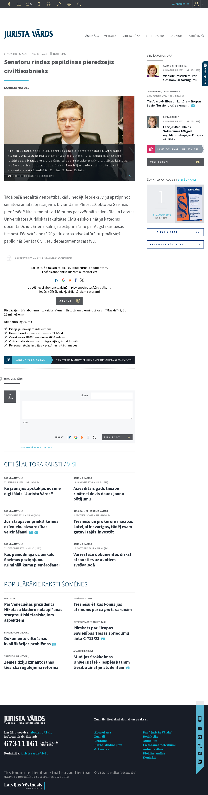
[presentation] (112, 426)
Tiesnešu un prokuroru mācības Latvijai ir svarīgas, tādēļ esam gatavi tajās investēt (103, 527)
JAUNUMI (177, 36)
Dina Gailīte (81, 510)
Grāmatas (101, 749)
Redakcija (150, 736)
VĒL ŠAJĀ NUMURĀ (159, 55)
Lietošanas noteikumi (159, 745)
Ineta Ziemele (171, 117)
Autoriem (150, 741)
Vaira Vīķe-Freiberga (175, 65)
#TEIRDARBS (155, 36)
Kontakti (149, 757)
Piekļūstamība (154, 753)
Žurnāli (99, 736)
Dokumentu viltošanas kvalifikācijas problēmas (27, 641)
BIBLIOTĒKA (131, 36)
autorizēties (180, 3)
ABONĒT (66, 300)
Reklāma (101, 741)
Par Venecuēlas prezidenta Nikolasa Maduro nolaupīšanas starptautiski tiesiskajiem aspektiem (33, 612)
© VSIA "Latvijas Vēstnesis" (115, 772)
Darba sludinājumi (108, 745)
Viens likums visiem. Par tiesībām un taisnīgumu (180, 78)
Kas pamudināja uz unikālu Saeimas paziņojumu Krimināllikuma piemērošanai (32, 560)
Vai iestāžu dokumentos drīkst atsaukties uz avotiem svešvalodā (102, 560)
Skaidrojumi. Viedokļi (16, 632)
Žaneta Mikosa (171, 91)
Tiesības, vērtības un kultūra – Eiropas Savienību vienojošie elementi (174, 103)
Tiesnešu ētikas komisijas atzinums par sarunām (102, 606)
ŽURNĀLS (92, 36)
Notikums (59, 54)
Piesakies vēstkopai (175, 244)
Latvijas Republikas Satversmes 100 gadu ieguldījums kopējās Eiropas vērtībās (183, 133)
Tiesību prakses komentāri (89, 621)
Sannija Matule (16, 88)
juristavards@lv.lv (34, 753)
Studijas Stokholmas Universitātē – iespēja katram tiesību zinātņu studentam (101, 662)
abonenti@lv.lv (41, 732)
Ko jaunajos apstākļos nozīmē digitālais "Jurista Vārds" (32, 491)
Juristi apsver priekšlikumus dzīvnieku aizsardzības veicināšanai (31, 527)
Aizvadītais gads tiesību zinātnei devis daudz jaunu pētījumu (98, 494)
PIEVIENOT (112, 437)
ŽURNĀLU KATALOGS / (171, 179)
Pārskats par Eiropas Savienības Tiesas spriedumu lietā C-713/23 (101, 633)
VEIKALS (110, 36)
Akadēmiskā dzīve (83, 650)
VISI (71, 464)
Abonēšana (102, 732)
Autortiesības (153, 749)
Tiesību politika (83, 598)
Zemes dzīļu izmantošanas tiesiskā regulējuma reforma (31, 664)
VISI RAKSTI (175, 162)
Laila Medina (154, 91)
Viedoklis (9, 598)
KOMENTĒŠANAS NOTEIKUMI (36, 447)
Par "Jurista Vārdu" (157, 732)
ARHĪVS (194, 36)
